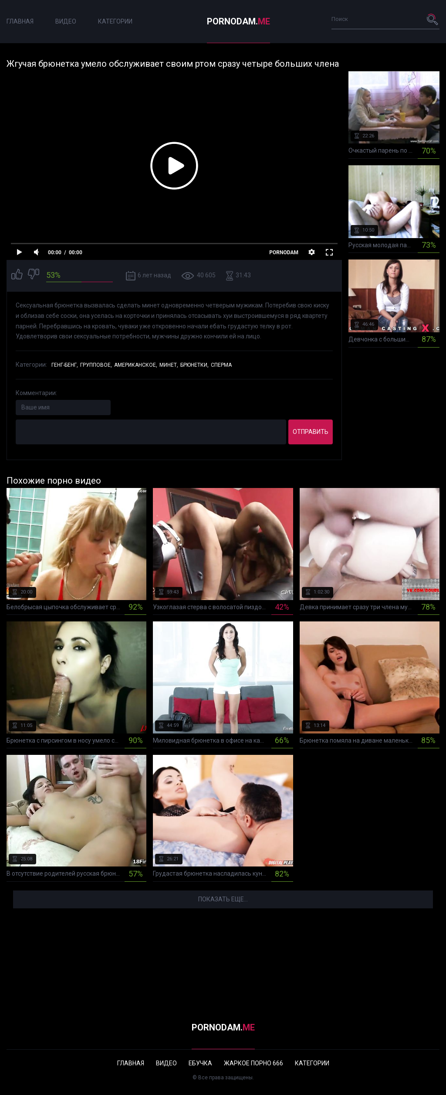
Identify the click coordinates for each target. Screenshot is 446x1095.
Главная (20, 21)
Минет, (168, 365)
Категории (115, 21)
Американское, (135, 365)
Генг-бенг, (64, 365)
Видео (65, 21)
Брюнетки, (194, 365)
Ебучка (200, 1063)
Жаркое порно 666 (253, 1063)
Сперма (221, 365)
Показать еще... (223, 899)
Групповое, (96, 365)
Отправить (310, 431)
